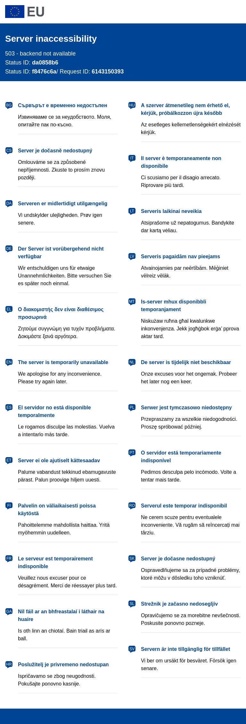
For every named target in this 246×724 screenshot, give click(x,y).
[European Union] (24, 11)
